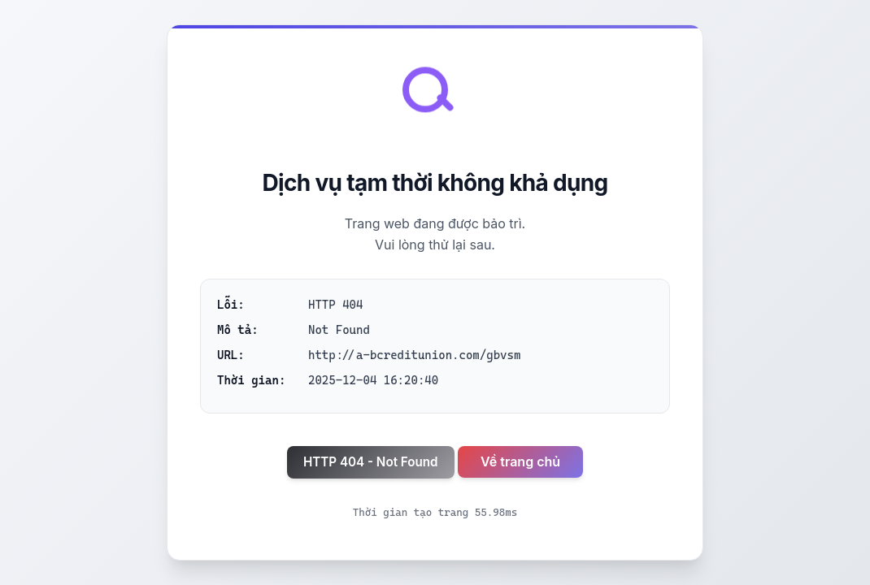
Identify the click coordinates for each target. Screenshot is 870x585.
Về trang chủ (520, 461)
